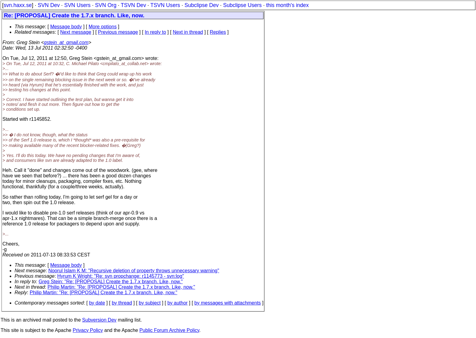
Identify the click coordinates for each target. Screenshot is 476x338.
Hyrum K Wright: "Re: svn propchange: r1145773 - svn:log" (120, 276)
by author (177, 302)
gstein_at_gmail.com (66, 42)
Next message (75, 32)
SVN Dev (48, 5)
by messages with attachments (227, 302)
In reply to (155, 32)
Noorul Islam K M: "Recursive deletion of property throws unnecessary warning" (133, 270)
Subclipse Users (242, 5)
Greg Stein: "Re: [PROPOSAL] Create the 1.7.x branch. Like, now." (111, 281)
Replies (218, 32)
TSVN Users (165, 5)
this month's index (287, 5)
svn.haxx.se (18, 5)
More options (103, 26)
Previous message (118, 32)
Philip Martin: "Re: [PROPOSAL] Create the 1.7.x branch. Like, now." (121, 287)
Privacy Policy (88, 330)
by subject (150, 302)
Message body (66, 26)
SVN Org (105, 5)
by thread (122, 302)
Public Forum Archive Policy (169, 330)
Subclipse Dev (202, 5)
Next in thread (188, 32)
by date (97, 302)
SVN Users (77, 5)
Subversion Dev (99, 319)
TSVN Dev (133, 5)
